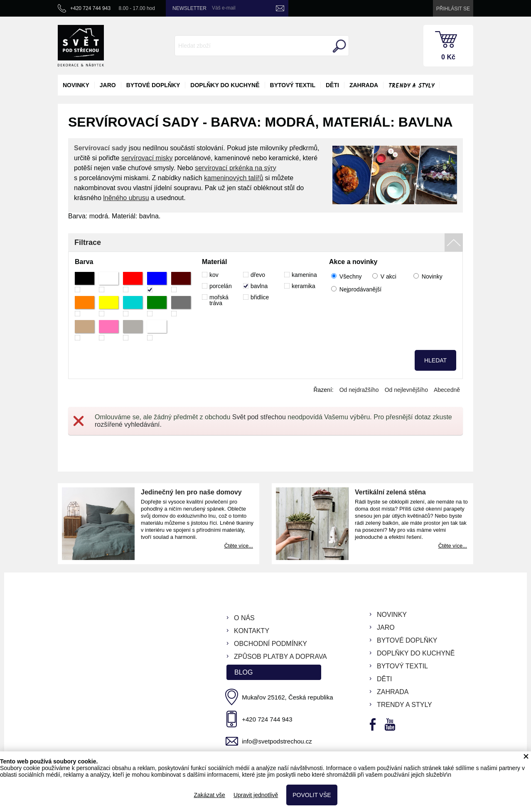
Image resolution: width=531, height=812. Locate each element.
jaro (108, 85)
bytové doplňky (153, 85)
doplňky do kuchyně (224, 85)
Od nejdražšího (359, 389)
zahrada (363, 85)
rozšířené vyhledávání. (128, 424)
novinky (76, 85)
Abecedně (447, 389)
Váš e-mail (224, 8)
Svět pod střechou (259, 417)
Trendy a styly (411, 85)
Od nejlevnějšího (406, 389)
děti (332, 85)
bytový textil (292, 85)
